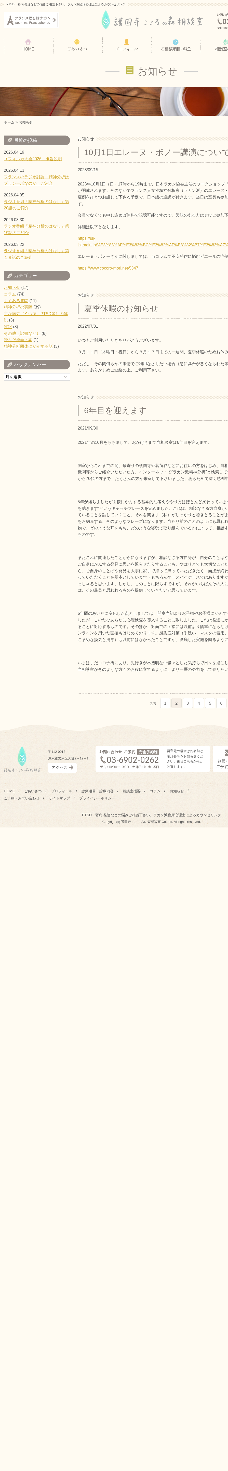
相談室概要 (132, 791)
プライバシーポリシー (97, 798)
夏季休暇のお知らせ (121, 308)
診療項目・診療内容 (98, 791)
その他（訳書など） (22, 333)
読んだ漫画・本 (18, 340)
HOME (9, 791)
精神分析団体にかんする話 (28, 346)
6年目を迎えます (115, 410)
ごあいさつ (33, 791)
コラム (10, 294)
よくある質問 (16, 301)
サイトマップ (59, 798)
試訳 (8, 327)
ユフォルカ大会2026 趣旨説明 (33, 159)
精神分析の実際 (18, 307)
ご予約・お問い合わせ (21, 798)
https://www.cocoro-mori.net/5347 (108, 268)
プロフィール (61, 791)
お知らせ (12, 287)
